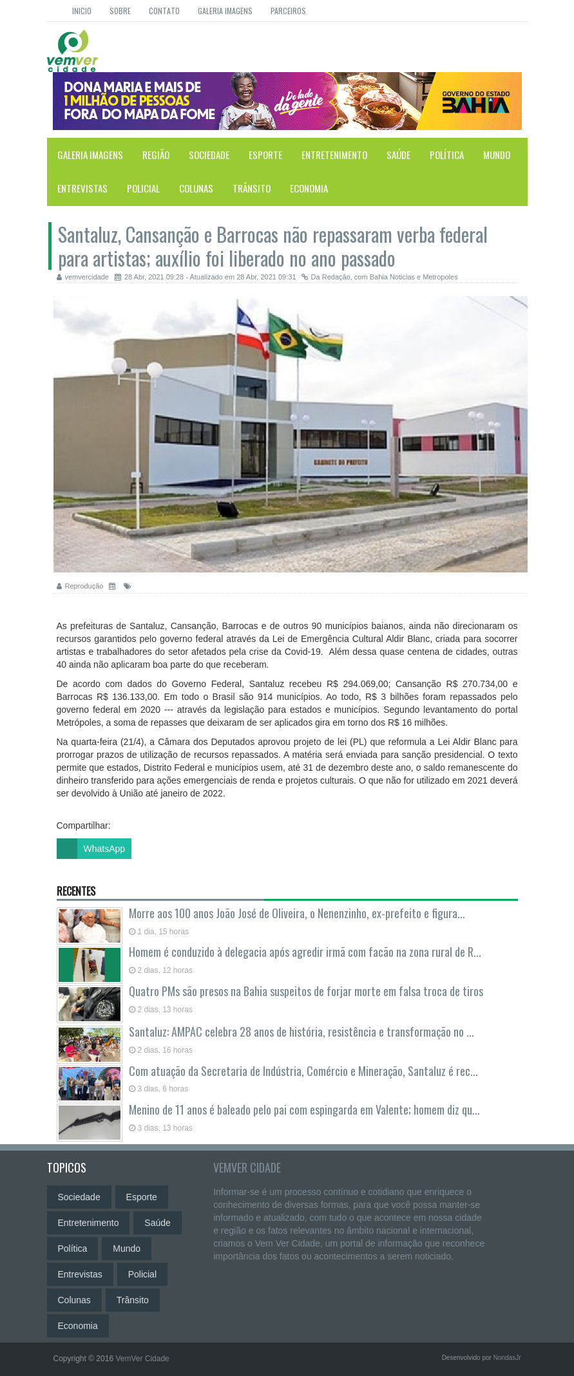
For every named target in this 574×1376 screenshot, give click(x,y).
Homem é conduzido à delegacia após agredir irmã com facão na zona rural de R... (305, 951)
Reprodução (80, 586)
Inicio (81, 10)
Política (447, 154)
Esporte (265, 154)
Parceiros (288, 10)
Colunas (196, 188)
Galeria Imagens (225, 10)
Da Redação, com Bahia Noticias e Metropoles (379, 277)
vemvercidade (83, 277)
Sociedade (209, 154)
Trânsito (252, 188)
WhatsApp (91, 848)
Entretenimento (334, 154)
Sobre (120, 10)
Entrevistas (82, 188)
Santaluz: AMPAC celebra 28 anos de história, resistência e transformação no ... (301, 1031)
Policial (143, 188)
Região (155, 154)
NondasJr (507, 1357)
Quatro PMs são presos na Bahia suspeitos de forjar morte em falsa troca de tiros (306, 991)
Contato (164, 10)
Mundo (496, 154)
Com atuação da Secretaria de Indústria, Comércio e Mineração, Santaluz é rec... (303, 1070)
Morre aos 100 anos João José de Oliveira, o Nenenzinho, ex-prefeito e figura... (297, 913)
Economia (309, 188)
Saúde (398, 154)
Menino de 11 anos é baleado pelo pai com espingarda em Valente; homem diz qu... (304, 1109)
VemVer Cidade (247, 1167)
